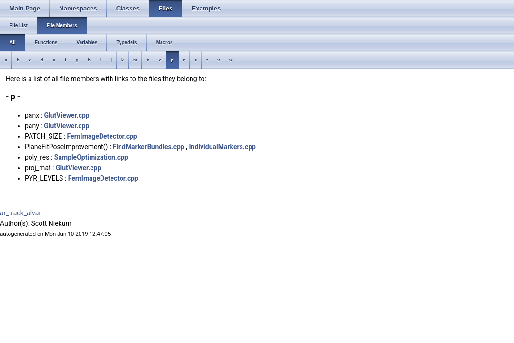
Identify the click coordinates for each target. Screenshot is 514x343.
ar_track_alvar (20, 213)
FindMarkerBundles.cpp (148, 147)
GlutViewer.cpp (67, 115)
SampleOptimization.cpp (91, 157)
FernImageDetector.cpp (102, 136)
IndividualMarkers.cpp (222, 147)
